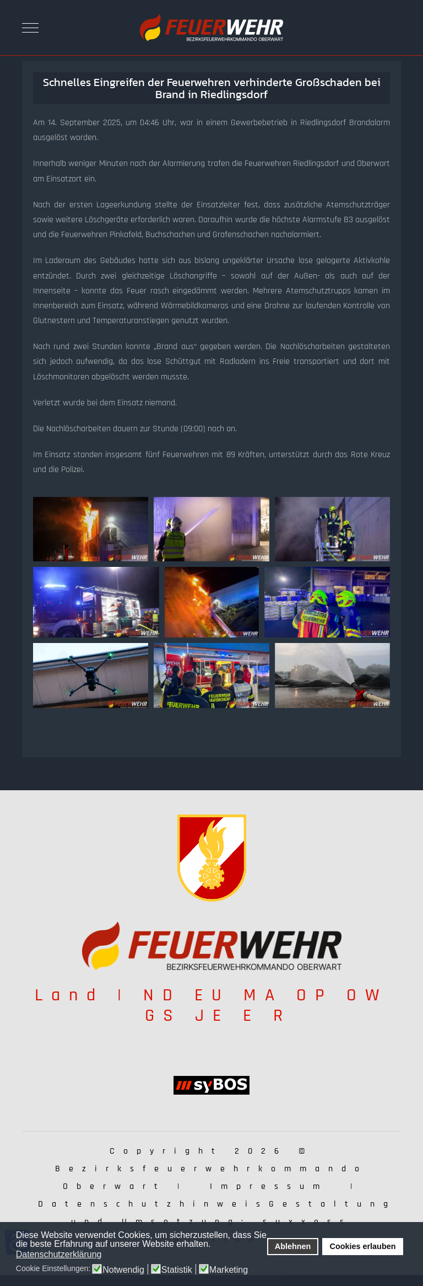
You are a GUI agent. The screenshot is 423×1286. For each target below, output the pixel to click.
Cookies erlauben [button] (363, 1246)
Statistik (176, 1270)
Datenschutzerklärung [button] (59, 1254)
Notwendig (123, 1270)
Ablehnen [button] (293, 1246)
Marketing (228, 1270)
